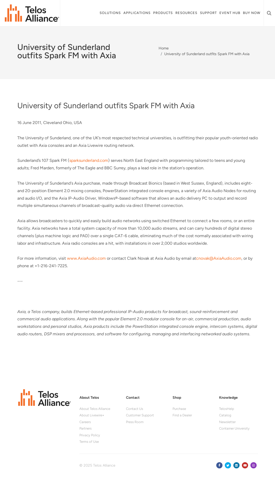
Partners (85, 428)
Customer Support (140, 415)
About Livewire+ (91, 415)
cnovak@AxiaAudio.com (218, 258)
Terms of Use (89, 442)
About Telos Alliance (94, 409)
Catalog (225, 415)
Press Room (135, 422)
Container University (234, 428)
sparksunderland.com (88, 160)
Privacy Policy (89, 435)
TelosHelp (226, 409)
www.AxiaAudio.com (86, 258)
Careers (85, 422)
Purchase (179, 409)
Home (164, 48)
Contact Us (134, 409)
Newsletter (227, 422)
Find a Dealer (182, 415)
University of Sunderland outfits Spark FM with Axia (206, 54)
